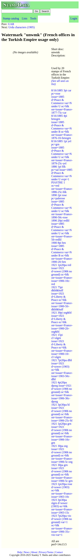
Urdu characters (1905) (21, 27)
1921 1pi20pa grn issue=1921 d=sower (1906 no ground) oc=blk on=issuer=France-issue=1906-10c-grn (62, 433)
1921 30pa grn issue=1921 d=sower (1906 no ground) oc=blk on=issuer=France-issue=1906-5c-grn (62, 472)
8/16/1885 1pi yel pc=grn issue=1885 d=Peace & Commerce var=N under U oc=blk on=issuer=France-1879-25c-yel (62, 152)
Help (19, 552)
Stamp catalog (11, 18)
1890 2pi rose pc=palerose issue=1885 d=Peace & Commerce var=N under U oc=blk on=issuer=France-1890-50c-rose (62, 206)
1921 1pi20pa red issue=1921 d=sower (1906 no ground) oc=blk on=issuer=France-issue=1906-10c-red (62, 274)
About (34, 552)
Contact (59, 552)
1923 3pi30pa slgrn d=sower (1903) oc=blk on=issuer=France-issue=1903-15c (62, 506)
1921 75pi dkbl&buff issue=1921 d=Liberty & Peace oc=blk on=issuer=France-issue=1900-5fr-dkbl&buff (62, 298)
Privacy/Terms (46, 552)
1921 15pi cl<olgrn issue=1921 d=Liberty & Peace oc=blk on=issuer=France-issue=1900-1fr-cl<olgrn (62, 346)
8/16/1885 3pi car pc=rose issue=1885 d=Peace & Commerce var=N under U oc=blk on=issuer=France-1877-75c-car (62, 101)
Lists (24, 18)
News (26, 552)
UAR (11, 24)
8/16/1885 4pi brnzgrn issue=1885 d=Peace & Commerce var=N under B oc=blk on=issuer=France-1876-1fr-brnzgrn (62, 127)
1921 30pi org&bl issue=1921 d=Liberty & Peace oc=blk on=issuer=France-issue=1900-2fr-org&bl (62, 322)
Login (73, 18)
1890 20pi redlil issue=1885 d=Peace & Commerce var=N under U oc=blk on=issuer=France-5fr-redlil (62, 230)
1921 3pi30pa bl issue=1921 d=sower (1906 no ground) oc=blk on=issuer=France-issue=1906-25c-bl (62, 412)
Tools (33, 18)
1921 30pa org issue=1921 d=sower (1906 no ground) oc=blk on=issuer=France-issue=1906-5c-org (62, 453)
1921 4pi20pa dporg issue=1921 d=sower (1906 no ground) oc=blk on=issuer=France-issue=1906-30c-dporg (62, 392)
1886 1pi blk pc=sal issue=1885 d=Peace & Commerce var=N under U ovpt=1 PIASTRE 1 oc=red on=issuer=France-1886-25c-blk (62, 179)
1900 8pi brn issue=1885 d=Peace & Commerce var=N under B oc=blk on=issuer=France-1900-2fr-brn (62, 252)
